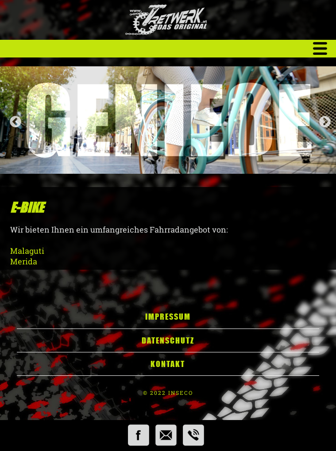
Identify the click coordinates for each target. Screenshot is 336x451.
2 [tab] (168, 160)
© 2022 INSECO (168, 392)
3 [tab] (177, 160)
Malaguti (27, 250)
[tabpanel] (168, 120)
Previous (13, 119)
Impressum (168, 316)
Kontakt (168, 364)
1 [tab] (159, 160)
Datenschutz (168, 340)
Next (322, 119)
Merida (26, 261)
